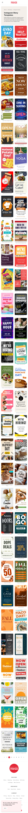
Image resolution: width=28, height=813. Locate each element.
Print (9, 789)
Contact (22, 795)
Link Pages (10, 782)
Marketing (10, 9)
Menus (5, 9)
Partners (18, 795)
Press (14, 795)
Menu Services (17, 782)
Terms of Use (8, 798)
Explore (18, 789)
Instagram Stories (16, 9)
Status (21, 798)
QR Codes (22, 780)
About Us (10, 795)
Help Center (13, 789)
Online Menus (16, 780)
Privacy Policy (15, 798)
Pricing (5, 795)
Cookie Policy (8, 805)
